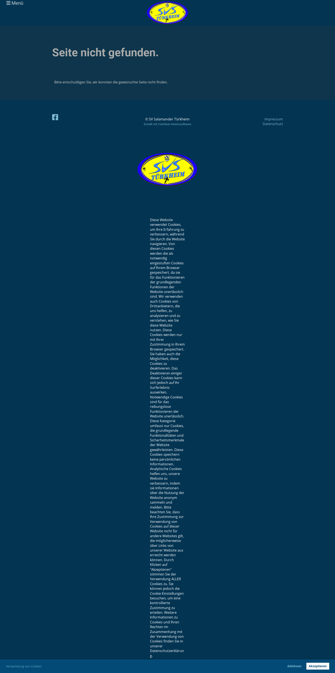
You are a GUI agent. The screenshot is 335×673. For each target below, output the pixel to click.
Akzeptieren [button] (318, 666)
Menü (14, 3)
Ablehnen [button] (294, 666)
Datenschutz (273, 123)
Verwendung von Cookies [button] (24, 666)
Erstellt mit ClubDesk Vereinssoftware (167, 124)
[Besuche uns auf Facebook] (55, 117)
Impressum (273, 119)
